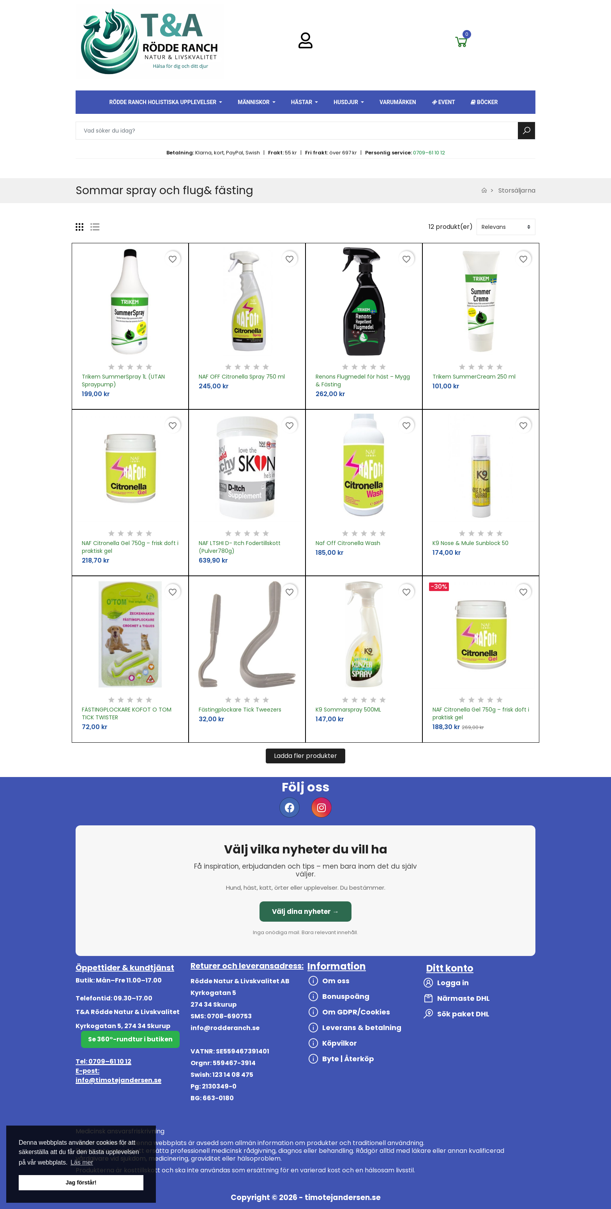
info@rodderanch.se (225, 1027)
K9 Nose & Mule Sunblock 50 (471, 543)
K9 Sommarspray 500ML (348, 709)
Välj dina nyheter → (305, 911)
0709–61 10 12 (429, 152)
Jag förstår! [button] (80, 1182)
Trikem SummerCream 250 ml (474, 377)
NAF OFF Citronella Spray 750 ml (242, 377)
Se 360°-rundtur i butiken (130, 1039)
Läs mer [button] (82, 1162)
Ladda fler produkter (305, 755)
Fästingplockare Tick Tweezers (240, 709)
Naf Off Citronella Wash (348, 543)
